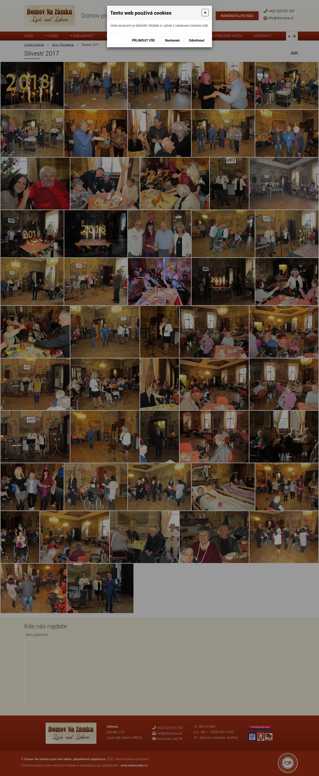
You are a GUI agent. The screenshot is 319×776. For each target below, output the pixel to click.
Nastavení (172, 40)
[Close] (205, 12)
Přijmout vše (143, 40)
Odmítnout (196, 40)
